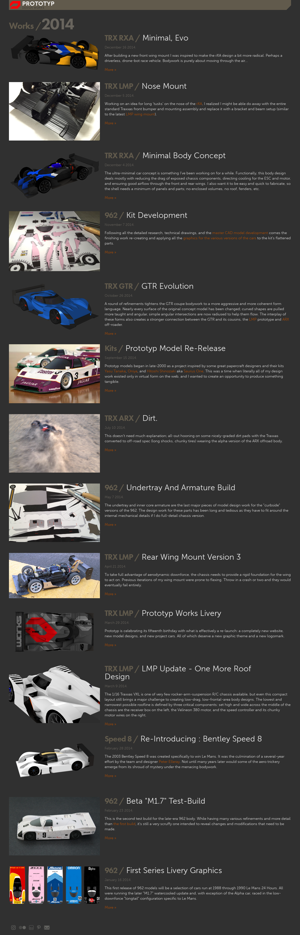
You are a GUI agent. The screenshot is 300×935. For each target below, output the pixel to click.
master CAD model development (240, 233)
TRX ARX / (122, 418)
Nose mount (164, 86)
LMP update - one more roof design (178, 672)
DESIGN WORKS (33, 7)
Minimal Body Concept (184, 155)
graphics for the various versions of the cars (219, 238)
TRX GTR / (122, 286)
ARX (285, 319)
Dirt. (150, 418)
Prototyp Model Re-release (176, 348)
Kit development (156, 215)
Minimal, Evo (165, 38)
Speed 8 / (121, 738)
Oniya (132, 371)
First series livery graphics (174, 870)
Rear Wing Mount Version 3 (191, 557)
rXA (199, 103)
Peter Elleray (169, 761)
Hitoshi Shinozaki (161, 371)
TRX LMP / (122, 86)
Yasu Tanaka (115, 371)
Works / (25, 25)
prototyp (38, 3)
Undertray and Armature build (180, 487)
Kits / (114, 348)
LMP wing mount (140, 114)
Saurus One (193, 371)
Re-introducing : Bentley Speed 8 (201, 738)
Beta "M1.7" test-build (165, 801)
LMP (253, 319)
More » (110, 69)
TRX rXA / (122, 38)
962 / (114, 215)
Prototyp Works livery (181, 613)
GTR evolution (167, 286)
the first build (124, 824)
